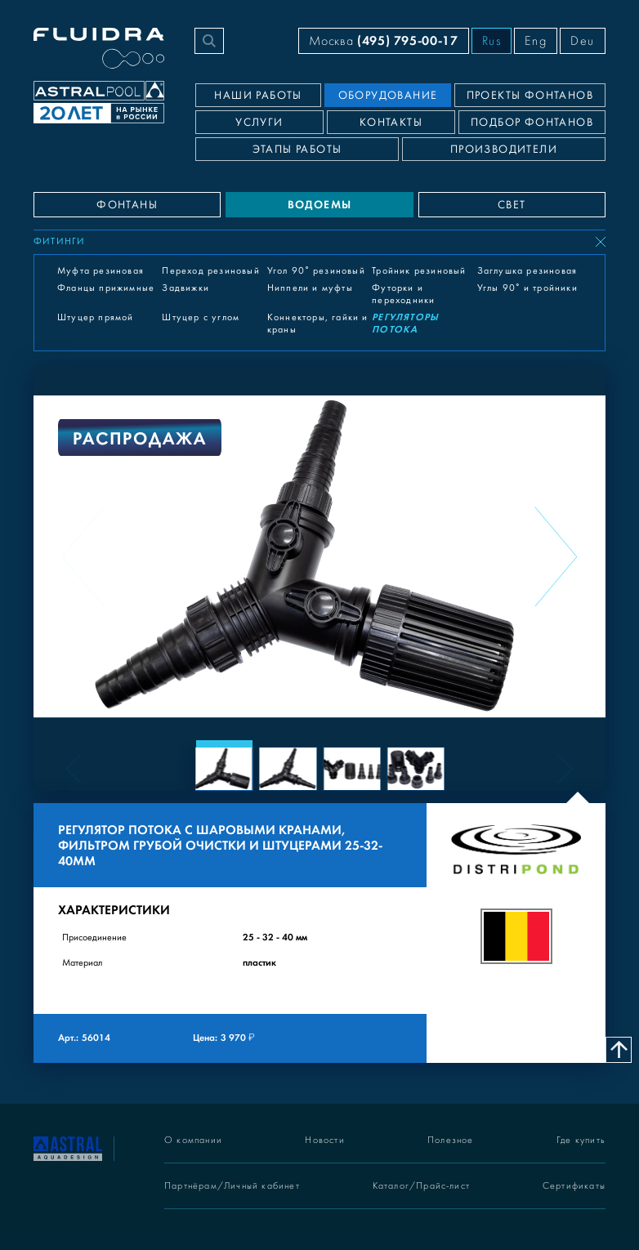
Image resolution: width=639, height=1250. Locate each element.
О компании (193, 1140)
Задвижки (185, 287)
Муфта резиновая (100, 270)
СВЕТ (512, 205)
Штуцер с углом (200, 317)
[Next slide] (555, 556)
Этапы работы (297, 149)
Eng (536, 40)
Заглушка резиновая (527, 270)
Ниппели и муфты (310, 287)
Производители (503, 149)
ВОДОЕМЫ (320, 205)
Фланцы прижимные (105, 287)
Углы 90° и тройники (527, 287)
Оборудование (388, 95)
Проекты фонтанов (530, 95)
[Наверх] (618, 1050)
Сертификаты (574, 1186)
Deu (582, 40)
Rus (492, 40)
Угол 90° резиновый (316, 270)
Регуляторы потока (405, 323)
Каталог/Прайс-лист (422, 1186)
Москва (383, 40)
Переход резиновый (210, 270)
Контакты (391, 122)
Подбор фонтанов (532, 122)
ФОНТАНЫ (127, 205)
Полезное (450, 1140)
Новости (324, 1140)
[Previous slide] (83, 556)
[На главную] (68, 1147)
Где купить (580, 1140)
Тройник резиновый (419, 270)
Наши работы (258, 95)
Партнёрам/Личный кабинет (232, 1186)
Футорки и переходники (403, 294)
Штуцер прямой (95, 317)
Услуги (259, 122)
